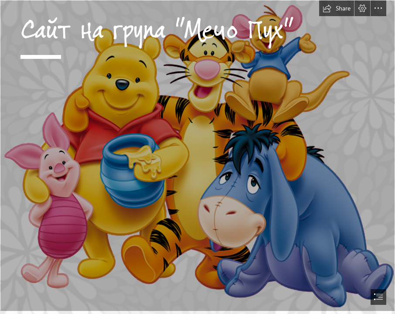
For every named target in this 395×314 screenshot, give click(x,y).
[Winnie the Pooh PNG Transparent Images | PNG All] (197, 155)
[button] (336, 8)
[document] (197, 157)
